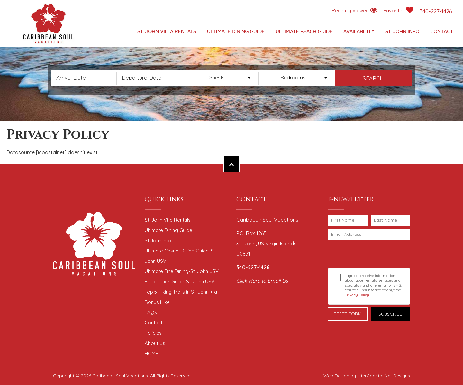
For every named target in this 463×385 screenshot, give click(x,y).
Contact (441, 31)
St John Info (402, 31)
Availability (358, 31)
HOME (151, 353)
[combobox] (220, 78)
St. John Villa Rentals (166, 31)
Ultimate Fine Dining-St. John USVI (182, 271)
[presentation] (370, 254)
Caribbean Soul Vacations (48, 24)
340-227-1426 (436, 11)
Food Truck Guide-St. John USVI (180, 281)
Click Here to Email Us (262, 281)
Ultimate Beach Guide (304, 31)
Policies (153, 333)
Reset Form (347, 314)
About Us (155, 343)
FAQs (151, 312)
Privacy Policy (357, 294)
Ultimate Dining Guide (236, 31)
